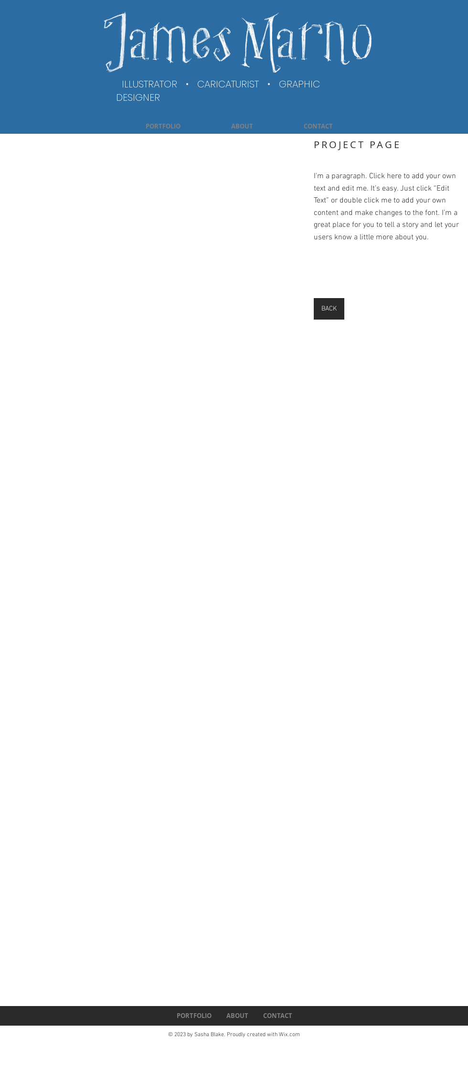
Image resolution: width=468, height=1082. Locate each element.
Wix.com (289, 1034)
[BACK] (329, 309)
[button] (153, 272)
